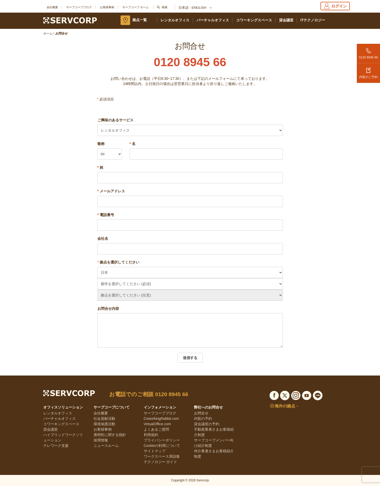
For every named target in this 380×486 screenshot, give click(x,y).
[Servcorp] (70, 20)
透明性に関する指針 (110, 435)
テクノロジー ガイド (160, 462)
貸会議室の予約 (206, 424)
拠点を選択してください (119, 262)
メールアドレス (111, 191)
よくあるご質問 (156, 429)
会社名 (102, 238)
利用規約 (151, 435)
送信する (190, 358)
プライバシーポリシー (162, 440)
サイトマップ (154, 451)
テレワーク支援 (56, 446)
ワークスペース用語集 (162, 456)
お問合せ (201, 413)
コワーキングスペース (254, 20)
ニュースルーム (106, 446)
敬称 (101, 144)
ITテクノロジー (312, 20)
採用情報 (101, 440)
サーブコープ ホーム (135, 7)
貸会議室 (286, 20)
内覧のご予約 (368, 71)
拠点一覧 (139, 20)
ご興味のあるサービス (115, 120)
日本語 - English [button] (195, 8)
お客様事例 (107, 7)
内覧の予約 (203, 418)
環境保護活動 (104, 424)
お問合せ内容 (108, 308)
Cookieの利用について (162, 446)
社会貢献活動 (104, 418)
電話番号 (105, 215)
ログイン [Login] (335, 6)
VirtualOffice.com (157, 424)
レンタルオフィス (175, 20)
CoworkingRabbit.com (161, 418)
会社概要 (52, 7)
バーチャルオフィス (213, 20)
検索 (164, 7)
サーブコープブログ (79, 7)
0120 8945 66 (368, 51)
